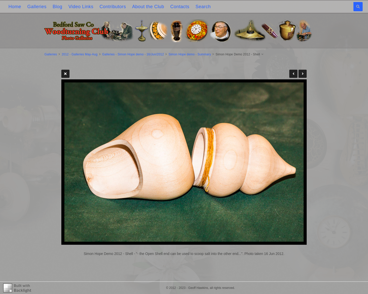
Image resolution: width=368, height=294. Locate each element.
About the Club (148, 6)
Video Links (81, 6)
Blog (57, 6)
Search (203, 6)
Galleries (37, 6)
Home (14, 6)
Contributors (112, 6)
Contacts (179, 6)
